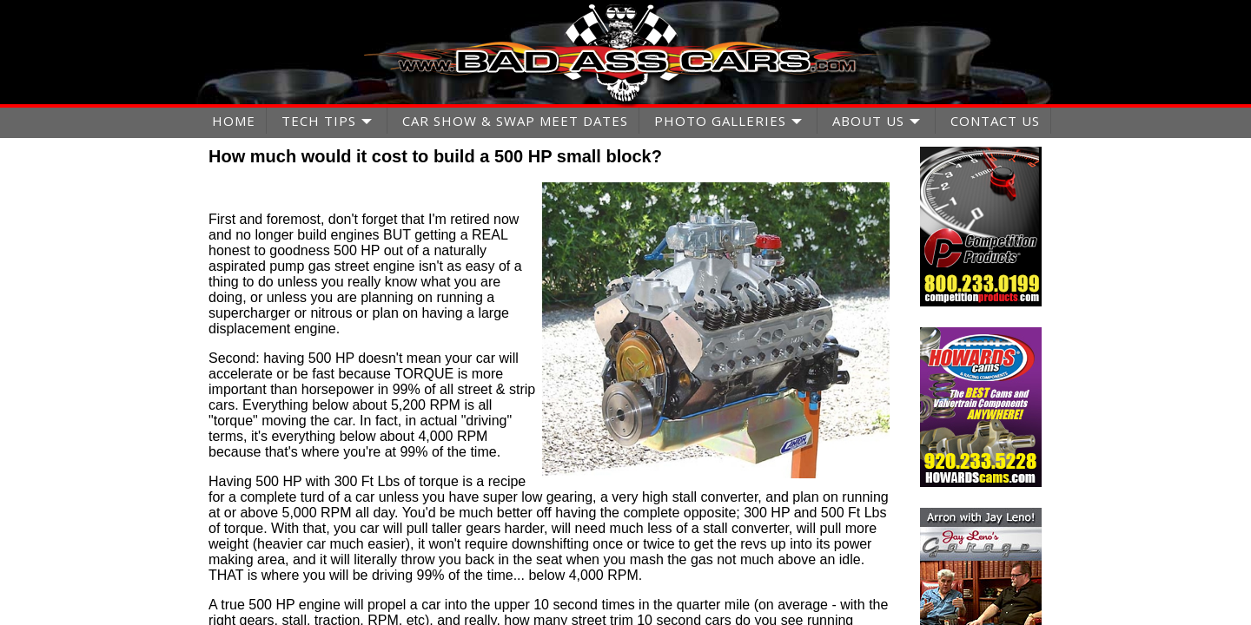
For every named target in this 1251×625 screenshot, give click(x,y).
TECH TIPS (318, 120)
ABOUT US (868, 120)
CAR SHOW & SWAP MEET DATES (515, 120)
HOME (233, 120)
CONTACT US (995, 120)
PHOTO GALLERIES (720, 120)
